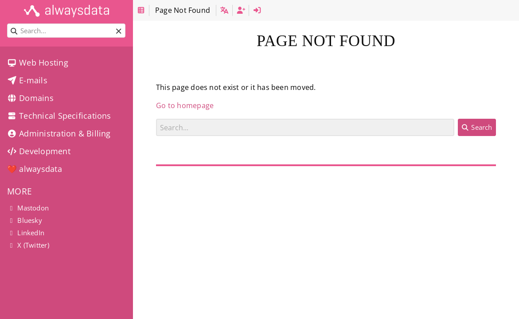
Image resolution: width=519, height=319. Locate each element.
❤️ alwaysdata (34, 168)
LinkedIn (25, 232)
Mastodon (28, 207)
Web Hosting (37, 62)
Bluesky (24, 220)
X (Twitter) (28, 245)
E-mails (27, 80)
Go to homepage (185, 105)
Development (38, 151)
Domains (30, 98)
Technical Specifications (59, 115)
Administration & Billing (59, 133)
